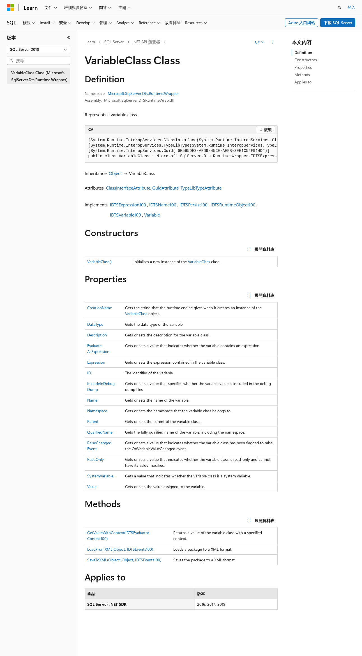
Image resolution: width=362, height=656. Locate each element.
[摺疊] (69, 38)
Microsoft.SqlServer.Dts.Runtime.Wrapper (143, 93)
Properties (303, 67)
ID (89, 372)
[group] (181, 148)
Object (115, 173)
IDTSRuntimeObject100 (233, 205)
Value (91, 486)
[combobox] (38, 49)
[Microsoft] (10, 7)
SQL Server (114, 41)
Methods (302, 74)
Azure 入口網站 (301, 22)
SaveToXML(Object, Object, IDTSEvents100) (124, 559)
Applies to (303, 82)
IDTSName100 (162, 205)
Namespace (97, 410)
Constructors (305, 59)
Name (92, 400)
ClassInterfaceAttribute (128, 188)
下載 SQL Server (338, 22)
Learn (90, 41)
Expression (96, 362)
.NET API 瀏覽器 (146, 41)
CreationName (99, 307)
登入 (351, 7)
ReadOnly (95, 459)
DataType (95, 324)
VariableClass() (99, 261)
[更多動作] (272, 42)
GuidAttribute (165, 188)
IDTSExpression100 (128, 205)
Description (97, 335)
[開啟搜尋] (339, 8)
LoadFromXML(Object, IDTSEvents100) (120, 549)
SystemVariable (100, 476)
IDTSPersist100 (193, 205)
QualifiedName (99, 432)
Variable (152, 215)
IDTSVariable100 (125, 215)
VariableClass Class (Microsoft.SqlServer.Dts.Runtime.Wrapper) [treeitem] (39, 76)
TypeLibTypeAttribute (201, 188)
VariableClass (199, 261)
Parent (92, 421)
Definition (303, 52)
